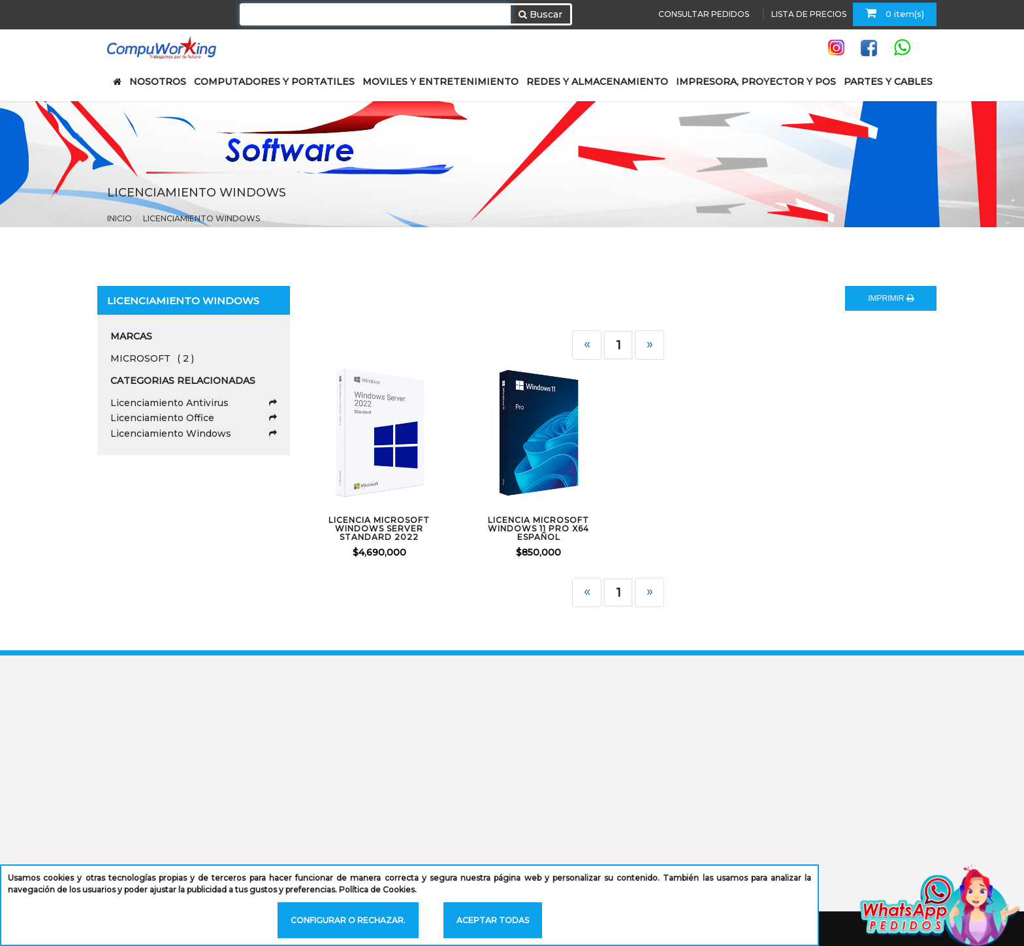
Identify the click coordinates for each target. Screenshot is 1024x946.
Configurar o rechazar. (348, 920)
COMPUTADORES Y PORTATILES (274, 81)
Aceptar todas (492, 920)
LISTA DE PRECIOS (808, 14)
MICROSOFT (152, 358)
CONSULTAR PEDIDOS (703, 14)
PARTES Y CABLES (888, 81)
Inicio (119, 218)
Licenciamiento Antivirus (193, 403)
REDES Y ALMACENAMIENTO (597, 81)
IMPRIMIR (891, 298)
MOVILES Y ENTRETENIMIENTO (440, 81)
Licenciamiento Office (193, 418)
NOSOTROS (157, 81)
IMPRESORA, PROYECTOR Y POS (756, 81)
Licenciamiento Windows (201, 218)
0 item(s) (894, 13)
